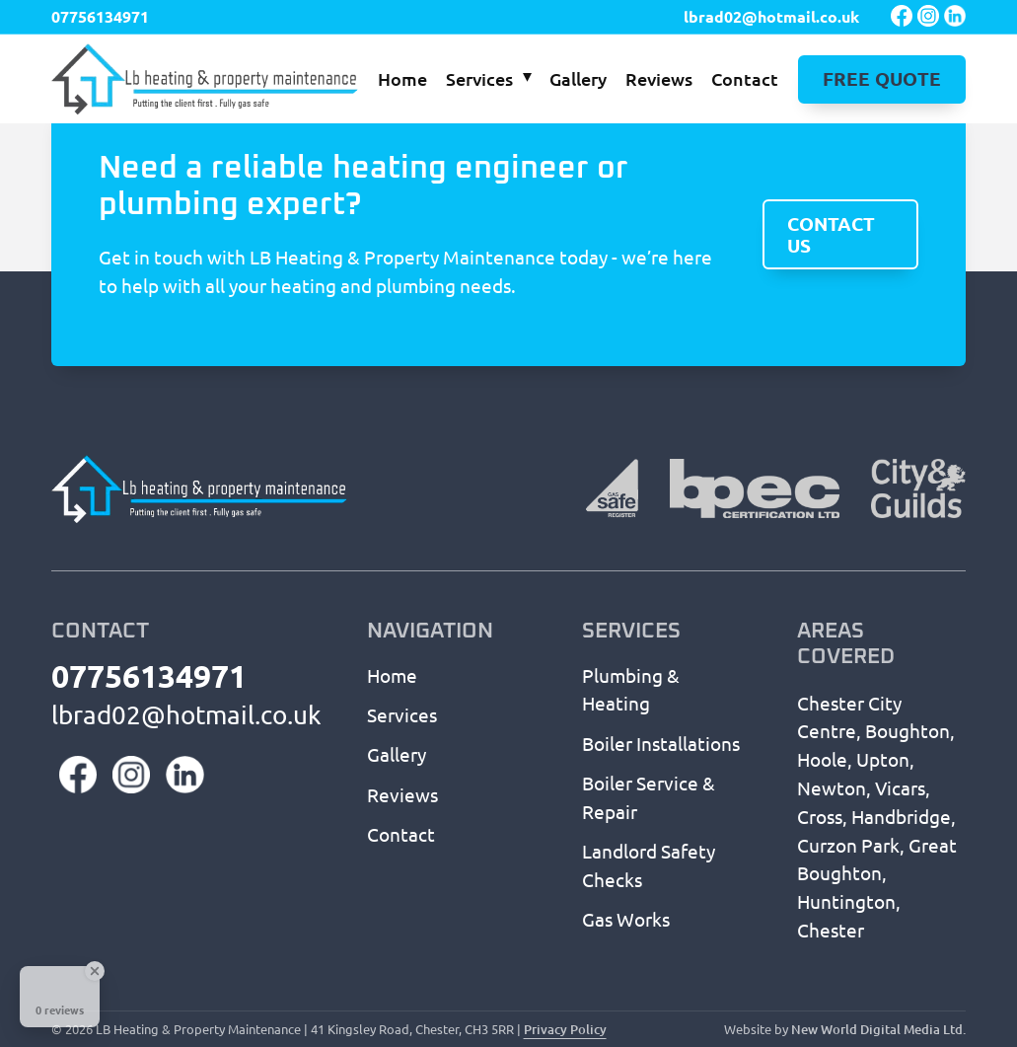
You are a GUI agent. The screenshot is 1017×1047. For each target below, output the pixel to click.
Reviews (658, 78)
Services (479, 78)
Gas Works (626, 919)
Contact (744, 78)
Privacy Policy (565, 1029)
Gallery (578, 78)
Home (402, 78)
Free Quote (882, 78)
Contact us (831, 235)
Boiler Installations (661, 743)
